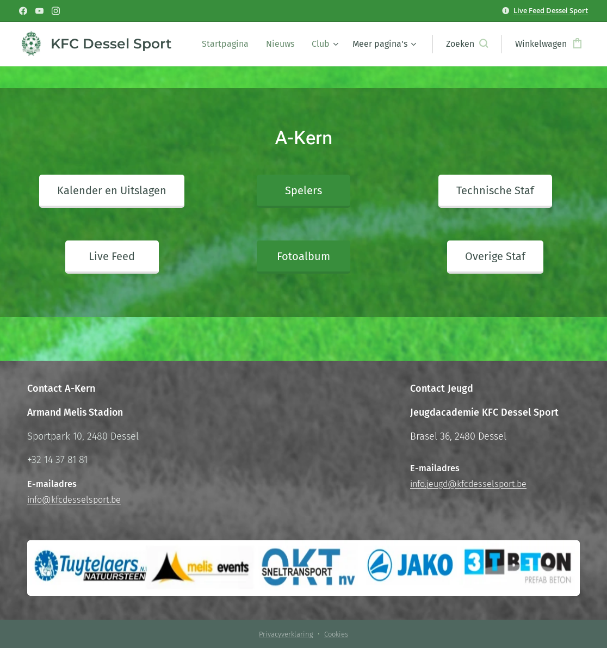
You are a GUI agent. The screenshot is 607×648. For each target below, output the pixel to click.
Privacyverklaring (286, 634)
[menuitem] (228, 44)
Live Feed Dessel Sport (550, 10)
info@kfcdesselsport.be (74, 500)
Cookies (336, 634)
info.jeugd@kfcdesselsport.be (468, 484)
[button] (466, 44)
